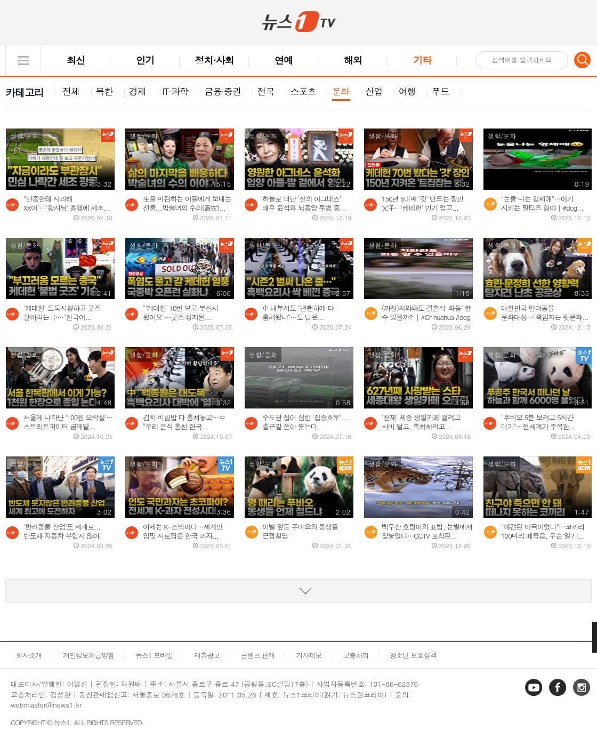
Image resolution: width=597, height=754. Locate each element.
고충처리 (355, 655)
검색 (583, 60)
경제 (137, 91)
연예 (284, 60)
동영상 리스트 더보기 (298, 591)
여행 (407, 91)
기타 (422, 60)
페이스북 (558, 695)
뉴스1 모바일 (154, 655)
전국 (265, 91)
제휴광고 (207, 655)
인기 (145, 60)
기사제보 (308, 655)
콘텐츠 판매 (258, 655)
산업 (373, 91)
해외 (353, 60)
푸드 (440, 91)
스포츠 (303, 91)
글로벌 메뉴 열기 (23, 60)
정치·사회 (214, 60)
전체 (70, 91)
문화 (340, 91)
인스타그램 (582, 695)
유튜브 (534, 695)
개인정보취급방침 (88, 655)
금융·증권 (222, 91)
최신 (76, 60)
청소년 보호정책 (413, 655)
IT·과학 (175, 91)
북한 (103, 91)
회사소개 (29, 655)
